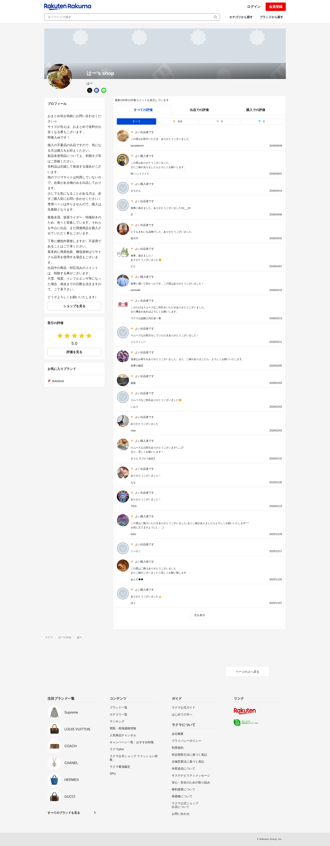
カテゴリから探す (241, 17)
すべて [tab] (136, 121)
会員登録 (275, 6)
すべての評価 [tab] (143, 110)
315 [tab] (177, 121)
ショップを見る (74, 306)
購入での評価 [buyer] (255, 110)
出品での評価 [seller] (199, 110)
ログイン (254, 6)
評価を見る (74, 352)
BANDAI (58, 381)
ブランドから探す (271, 17)
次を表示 (199, 615)
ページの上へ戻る (247, 671)
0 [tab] (219, 121)
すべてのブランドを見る (64, 812)
